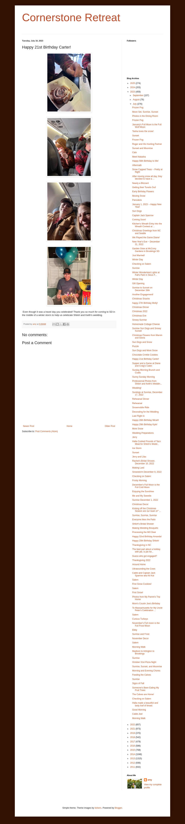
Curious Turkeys (140, 619)
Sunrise (136, 268)
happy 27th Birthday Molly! (145, 303)
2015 (133, 750)
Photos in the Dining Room (145, 116)
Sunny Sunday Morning (143, 377)
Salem (135, 580)
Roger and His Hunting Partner (147, 144)
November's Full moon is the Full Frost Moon (146, 624)
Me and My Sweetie (141, 496)
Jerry (134, 437)
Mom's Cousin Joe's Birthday (146, 603)
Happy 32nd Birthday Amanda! (147, 536)
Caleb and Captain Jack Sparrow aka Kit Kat (143, 574)
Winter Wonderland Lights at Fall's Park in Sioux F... (146, 273)
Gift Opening (138, 283)
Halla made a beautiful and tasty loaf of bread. (145, 704)
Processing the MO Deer (144, 532)
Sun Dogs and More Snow (145, 350)
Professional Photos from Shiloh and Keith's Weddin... (147, 382)
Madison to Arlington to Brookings (143, 652)
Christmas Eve (139, 315)
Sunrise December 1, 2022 (145, 500)
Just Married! (138, 255)
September (138, 95)
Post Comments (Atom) (46, 431)
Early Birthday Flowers (143, 191)
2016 (133, 746)
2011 (133, 767)
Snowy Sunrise (139, 320)
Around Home (139, 564)
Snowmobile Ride (140, 407)
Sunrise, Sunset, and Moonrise (147, 666)
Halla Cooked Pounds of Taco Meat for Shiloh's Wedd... (146, 442)
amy (150, 780)
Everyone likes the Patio (144, 519)
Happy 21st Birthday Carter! (145, 359)
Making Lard (138, 467)
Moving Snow (138, 196)
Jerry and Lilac (139, 456)
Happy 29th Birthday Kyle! (144, 424)
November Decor (140, 638)
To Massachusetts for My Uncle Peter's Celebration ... (147, 609)
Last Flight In (138, 416)
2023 (133, 92)
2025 (133, 83)
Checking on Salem (141, 264)
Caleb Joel (137, 714)
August (136, 99)
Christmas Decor (140, 504)
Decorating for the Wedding (145, 412)
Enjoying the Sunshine (143, 491)
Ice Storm (136, 448)
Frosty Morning (139, 480)
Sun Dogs (137, 211)
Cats (134, 152)
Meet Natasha (139, 156)
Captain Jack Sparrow (142, 215)
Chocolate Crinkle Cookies (145, 355)
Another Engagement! (142, 294)
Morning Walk (138, 647)
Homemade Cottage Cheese (146, 324)
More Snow (137, 428)
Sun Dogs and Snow (142, 342)
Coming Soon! (139, 219)
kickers (98, 808)
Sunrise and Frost (140, 634)
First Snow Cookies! (142, 584)
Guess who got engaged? (144, 556)
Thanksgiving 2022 (141, 560)
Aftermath (137, 165)
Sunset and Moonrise (142, 148)
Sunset (135, 135)
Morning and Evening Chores (146, 670)
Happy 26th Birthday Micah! (145, 420)
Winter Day (137, 259)
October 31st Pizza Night (144, 662)
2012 (133, 763)
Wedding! (136, 388)
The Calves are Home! (143, 694)
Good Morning (139, 710)
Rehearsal (137, 403)
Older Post (110, 426)
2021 (133, 729)
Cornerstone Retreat (71, 17)
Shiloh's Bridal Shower (143, 524)
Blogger (118, 808)
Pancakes (137, 200)
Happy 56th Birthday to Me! (145, 161)
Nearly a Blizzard (140, 183)
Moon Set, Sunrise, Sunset (145, 112)
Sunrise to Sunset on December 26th (142, 288)
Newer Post (28, 426)
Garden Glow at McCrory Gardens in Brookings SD (145, 249)
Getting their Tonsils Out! (144, 187)
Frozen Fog (137, 107)
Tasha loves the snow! (143, 131)
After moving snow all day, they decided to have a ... (147, 177)
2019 (133, 733)
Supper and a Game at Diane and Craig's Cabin (146, 364)
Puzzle (135, 346)
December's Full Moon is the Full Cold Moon (146, 486)
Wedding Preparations (143, 433)
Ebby (134, 630)
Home (69, 426)
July (135, 104)
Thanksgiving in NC (141, 545)
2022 (133, 724)
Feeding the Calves (141, 675)
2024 (133, 87)
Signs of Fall (138, 683)
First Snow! (137, 592)
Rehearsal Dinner (140, 399)
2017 (133, 741)
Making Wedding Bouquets (145, 528)
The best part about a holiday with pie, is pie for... (146, 550)
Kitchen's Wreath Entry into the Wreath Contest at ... (147, 225)
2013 (133, 758)
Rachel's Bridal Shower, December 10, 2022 (143, 462)
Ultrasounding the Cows (143, 568)
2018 (133, 737)
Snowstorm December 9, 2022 (147, 472)
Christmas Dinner (140, 307)
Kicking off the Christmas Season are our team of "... (146, 509)
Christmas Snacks (141, 298)
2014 (133, 754)
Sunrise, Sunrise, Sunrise (144, 515)
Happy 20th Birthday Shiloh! (145, 540)
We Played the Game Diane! (146, 237)
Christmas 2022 (139, 311)
